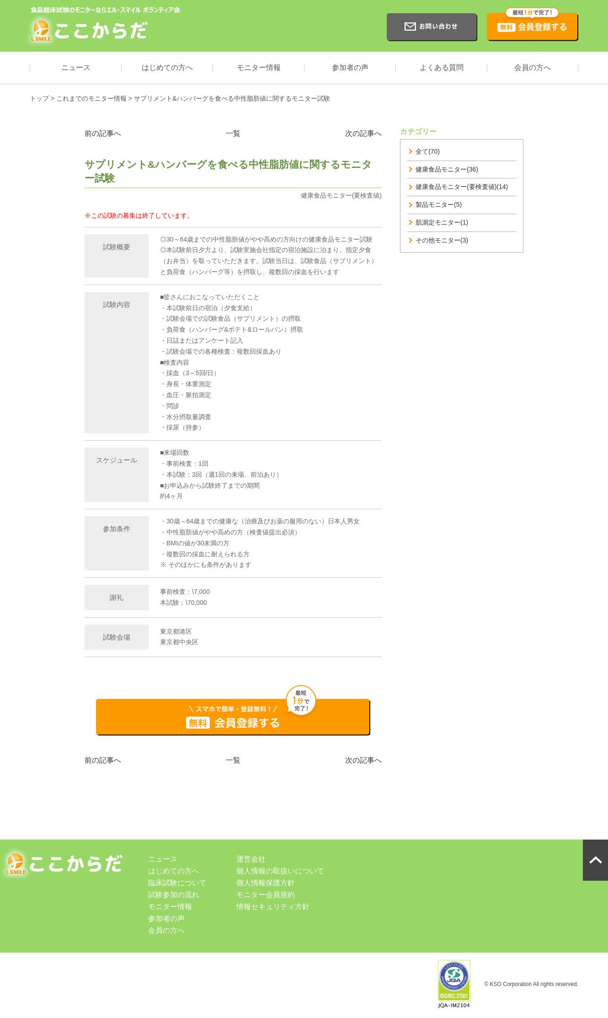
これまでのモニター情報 (91, 98)
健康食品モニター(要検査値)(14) (462, 186)
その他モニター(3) (442, 240)
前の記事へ (103, 133)
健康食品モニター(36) (447, 169)
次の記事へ (363, 133)
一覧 (233, 133)
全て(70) (428, 151)
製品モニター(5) (439, 204)
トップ (39, 98)
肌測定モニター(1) (442, 222)
